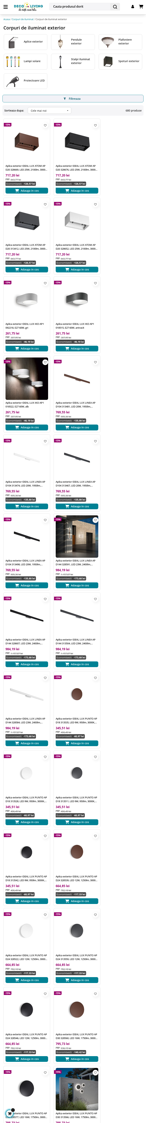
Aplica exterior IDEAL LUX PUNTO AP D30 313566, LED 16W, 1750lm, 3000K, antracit (72, 772)
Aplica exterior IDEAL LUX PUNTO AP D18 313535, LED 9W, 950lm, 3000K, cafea (25, 544)
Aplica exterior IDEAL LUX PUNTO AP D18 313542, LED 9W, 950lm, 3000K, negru (25, 620)
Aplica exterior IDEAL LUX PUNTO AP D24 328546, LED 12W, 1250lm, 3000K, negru (72, 696)
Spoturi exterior (128, 60)
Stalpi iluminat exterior (80, 60)
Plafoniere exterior (125, 40)
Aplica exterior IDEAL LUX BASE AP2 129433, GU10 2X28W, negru (24, 848)
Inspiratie (57, 989)
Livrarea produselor (111, 1003)
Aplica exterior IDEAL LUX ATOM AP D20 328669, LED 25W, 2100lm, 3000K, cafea (24, 164)
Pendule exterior (76, 40)
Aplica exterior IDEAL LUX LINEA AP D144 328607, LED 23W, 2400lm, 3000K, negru (25, 468)
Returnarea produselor (113, 1009)
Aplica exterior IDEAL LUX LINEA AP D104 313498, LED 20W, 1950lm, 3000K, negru (72, 392)
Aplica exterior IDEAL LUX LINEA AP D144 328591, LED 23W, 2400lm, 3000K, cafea (120, 392)
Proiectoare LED (34, 79)
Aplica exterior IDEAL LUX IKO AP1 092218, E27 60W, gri (72, 240)
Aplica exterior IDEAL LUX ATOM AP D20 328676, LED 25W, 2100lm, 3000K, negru (72, 164)
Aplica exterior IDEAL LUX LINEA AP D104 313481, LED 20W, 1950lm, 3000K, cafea (72, 316)
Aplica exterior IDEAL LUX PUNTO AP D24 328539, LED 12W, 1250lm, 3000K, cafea (72, 620)
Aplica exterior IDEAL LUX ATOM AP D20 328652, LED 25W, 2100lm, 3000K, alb (24, 240)
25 (35, 887)
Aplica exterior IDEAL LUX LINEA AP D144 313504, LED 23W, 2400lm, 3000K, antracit (72, 468)
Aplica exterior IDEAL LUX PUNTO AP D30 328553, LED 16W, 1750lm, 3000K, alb (120, 772)
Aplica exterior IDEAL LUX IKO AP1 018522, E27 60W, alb (25, 316)
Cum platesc (106, 996)
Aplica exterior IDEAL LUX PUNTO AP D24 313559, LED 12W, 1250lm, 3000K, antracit (25, 696)
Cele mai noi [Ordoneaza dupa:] (51, 110)
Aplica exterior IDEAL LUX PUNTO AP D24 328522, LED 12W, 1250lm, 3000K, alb (120, 620)
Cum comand (106, 989)
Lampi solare (32, 60)
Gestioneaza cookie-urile (21, 1094)
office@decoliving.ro (20, 991)
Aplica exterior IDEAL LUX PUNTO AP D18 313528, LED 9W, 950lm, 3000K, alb (72, 544)
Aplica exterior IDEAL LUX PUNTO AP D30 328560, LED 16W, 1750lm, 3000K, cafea (120, 696)
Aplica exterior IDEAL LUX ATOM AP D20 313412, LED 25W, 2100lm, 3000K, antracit (119, 164)
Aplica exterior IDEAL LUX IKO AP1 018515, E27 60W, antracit (120, 240)
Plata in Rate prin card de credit (118, 1016)
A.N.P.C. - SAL (59, 1027)
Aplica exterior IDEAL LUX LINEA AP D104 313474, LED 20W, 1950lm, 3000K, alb (120, 316)
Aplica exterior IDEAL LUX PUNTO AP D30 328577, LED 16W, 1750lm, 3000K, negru (25, 772)
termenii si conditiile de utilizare (43, 1070)
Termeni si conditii (63, 996)
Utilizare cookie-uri (63, 1013)
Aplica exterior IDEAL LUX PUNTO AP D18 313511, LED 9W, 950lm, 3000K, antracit (120, 544)
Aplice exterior (33, 40)
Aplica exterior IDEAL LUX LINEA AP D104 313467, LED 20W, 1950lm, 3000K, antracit (25, 392)
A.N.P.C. (56, 1020)
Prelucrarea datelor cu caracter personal (71, 1004)
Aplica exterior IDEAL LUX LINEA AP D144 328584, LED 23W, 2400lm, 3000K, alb (120, 468)
